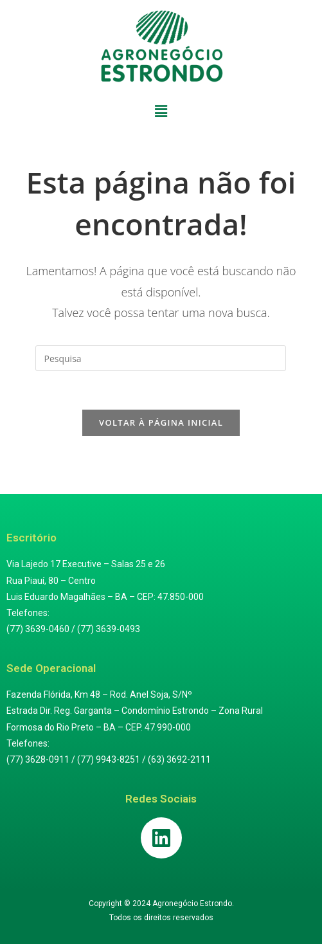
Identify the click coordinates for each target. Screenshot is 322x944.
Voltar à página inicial (161, 422)
